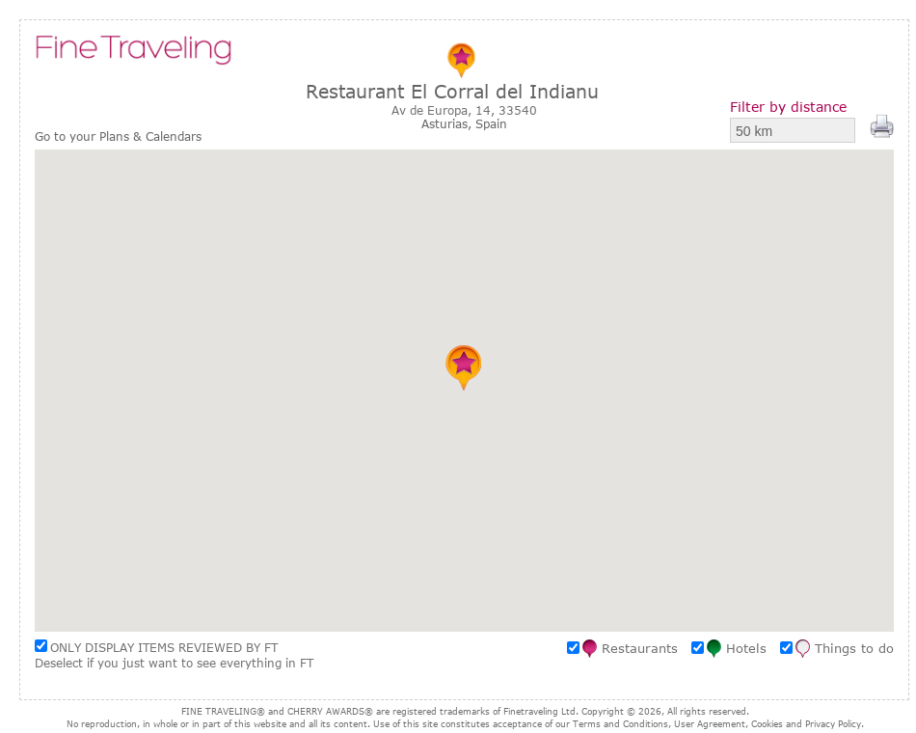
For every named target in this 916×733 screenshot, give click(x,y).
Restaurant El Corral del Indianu (452, 91)
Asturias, (448, 123)
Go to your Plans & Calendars (118, 136)
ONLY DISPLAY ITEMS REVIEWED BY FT (164, 647)
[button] (464, 367)
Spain (491, 123)
